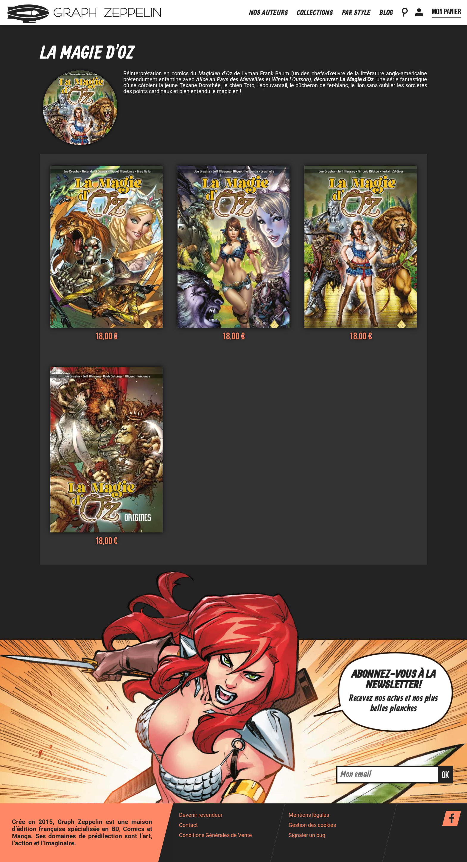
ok (445, 775)
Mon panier (446, 12)
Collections (315, 13)
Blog (386, 13)
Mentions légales (309, 815)
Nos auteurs (268, 13)
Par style (356, 13)
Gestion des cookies (312, 825)
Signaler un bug (307, 835)
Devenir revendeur (200, 815)
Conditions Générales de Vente (215, 835)
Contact (188, 825)
